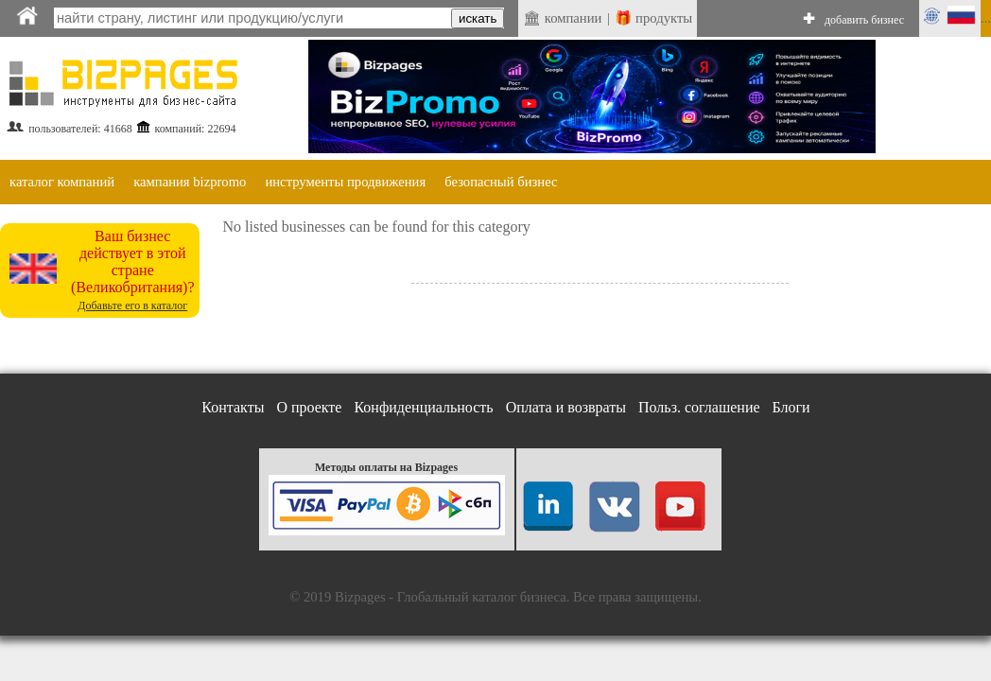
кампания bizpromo (189, 181)
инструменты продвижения (345, 181)
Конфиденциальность (423, 407)
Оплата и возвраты (566, 407)
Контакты (232, 407)
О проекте (308, 407)
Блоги (791, 407)
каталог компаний (61, 181)
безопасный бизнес (500, 181)
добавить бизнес (864, 19)
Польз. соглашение (699, 407)
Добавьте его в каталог (132, 305)
